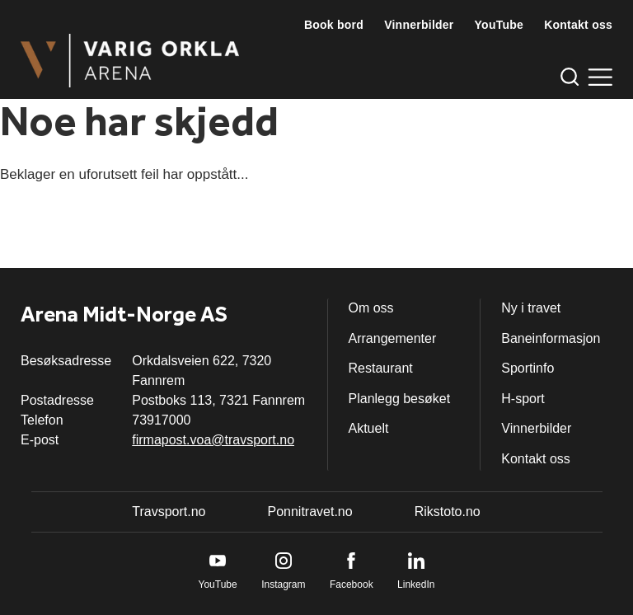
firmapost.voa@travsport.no (213, 440)
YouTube (499, 24)
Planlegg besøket (400, 399)
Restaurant (381, 368)
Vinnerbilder (418, 24)
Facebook (351, 584)
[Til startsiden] (130, 60)
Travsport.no (168, 512)
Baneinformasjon (550, 338)
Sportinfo (527, 368)
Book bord (333, 24)
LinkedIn (415, 584)
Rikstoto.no (448, 512)
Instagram (283, 584)
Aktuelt (369, 428)
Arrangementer (393, 338)
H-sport (522, 399)
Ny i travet (530, 308)
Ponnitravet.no (309, 512)
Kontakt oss (578, 24)
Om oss (371, 308)
